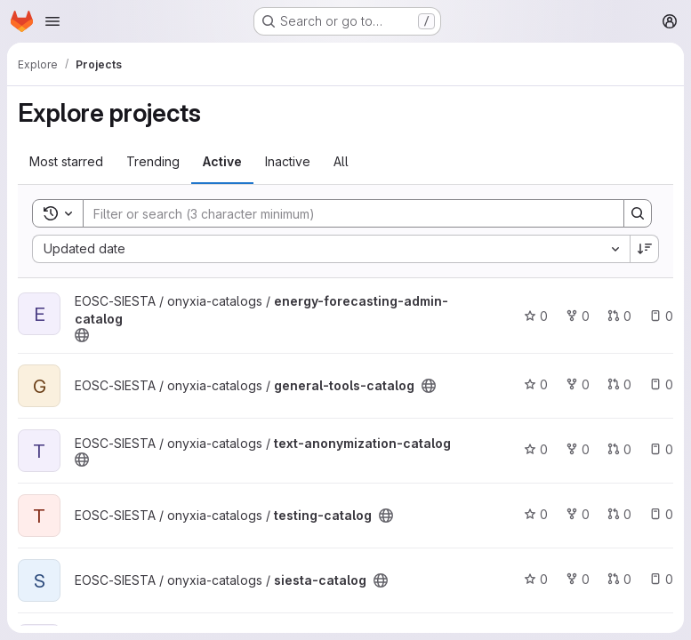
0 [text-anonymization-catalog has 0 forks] (578, 449)
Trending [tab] (153, 161)
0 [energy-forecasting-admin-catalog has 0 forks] (578, 316)
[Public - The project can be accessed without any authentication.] (82, 335)
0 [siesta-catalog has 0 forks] (578, 579)
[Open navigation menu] (52, 21)
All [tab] (341, 161)
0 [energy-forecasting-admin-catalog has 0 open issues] (661, 316)
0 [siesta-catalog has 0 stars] (536, 579)
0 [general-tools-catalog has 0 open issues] (661, 384)
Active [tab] (222, 161)
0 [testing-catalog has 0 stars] (536, 514)
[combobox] (331, 249)
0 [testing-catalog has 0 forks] (578, 514)
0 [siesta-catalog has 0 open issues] (661, 579)
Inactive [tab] (287, 161)
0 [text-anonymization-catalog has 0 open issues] (661, 449)
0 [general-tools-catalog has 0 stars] (536, 384)
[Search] (344, 213)
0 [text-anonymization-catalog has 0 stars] (536, 449)
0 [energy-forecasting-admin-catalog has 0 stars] (536, 316)
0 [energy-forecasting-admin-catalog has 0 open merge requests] (619, 316)
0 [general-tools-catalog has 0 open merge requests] (619, 384)
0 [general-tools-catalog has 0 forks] (578, 384)
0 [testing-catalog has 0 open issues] (661, 514)
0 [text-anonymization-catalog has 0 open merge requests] (619, 449)
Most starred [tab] (66, 161)
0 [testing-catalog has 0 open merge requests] (619, 514)
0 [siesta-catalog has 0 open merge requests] (619, 579)
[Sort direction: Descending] (645, 249)
